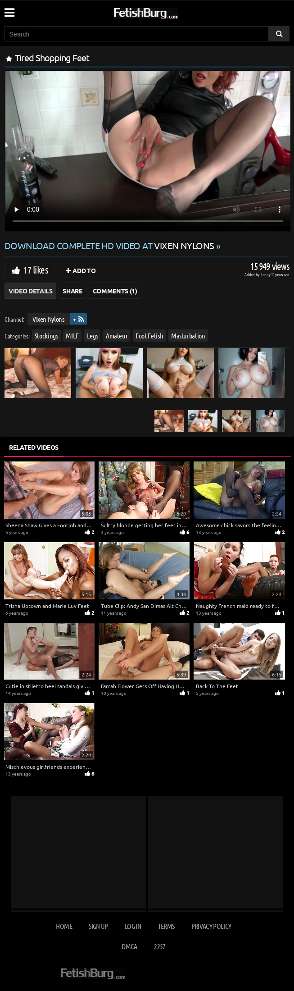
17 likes (35, 269)
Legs (92, 335)
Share (72, 291)
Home (64, 926)
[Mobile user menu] (9, 9)
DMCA (129, 946)
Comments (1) (115, 291)
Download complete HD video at (110, 245)
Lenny (266, 274)
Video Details (30, 291)
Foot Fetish (149, 335)
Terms (166, 926)
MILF (72, 335)
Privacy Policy (211, 926)
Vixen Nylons (48, 319)
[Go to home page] (163, 11)
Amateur (117, 335)
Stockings (46, 335)
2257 (159, 946)
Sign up (98, 926)
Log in (133, 926)
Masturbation (188, 335)
